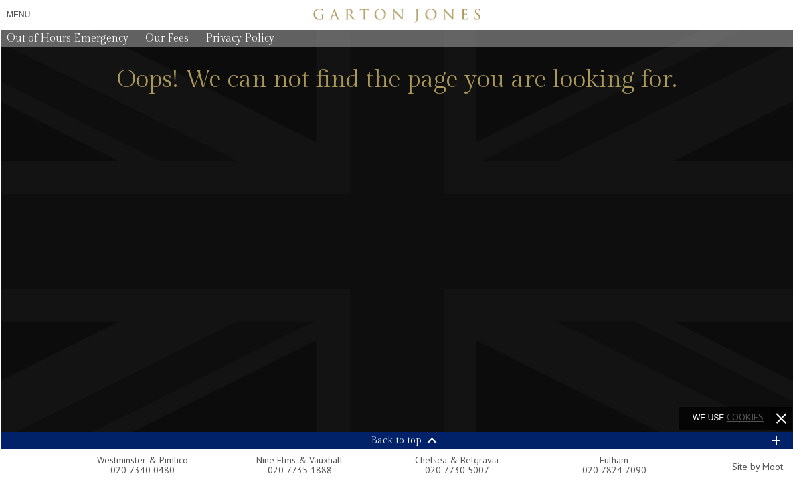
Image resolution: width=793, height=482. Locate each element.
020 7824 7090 (614, 470)
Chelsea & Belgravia (457, 460)
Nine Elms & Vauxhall (299, 460)
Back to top (396, 440)
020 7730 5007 (457, 470)
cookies (745, 417)
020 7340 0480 (142, 470)
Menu (18, 14)
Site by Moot (757, 467)
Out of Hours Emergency (67, 38)
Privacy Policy (239, 38)
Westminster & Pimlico (142, 460)
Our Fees (167, 38)
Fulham (614, 460)
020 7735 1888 (300, 470)
